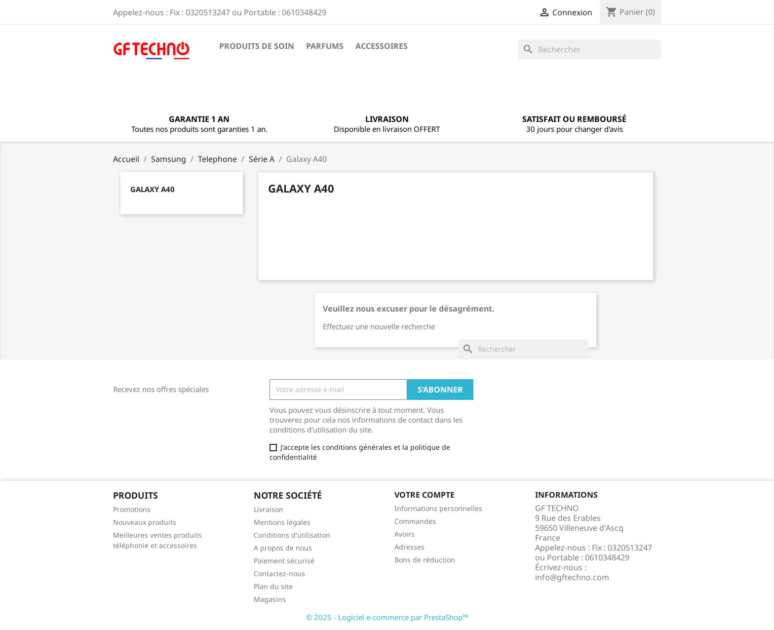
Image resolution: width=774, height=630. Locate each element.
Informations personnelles (438, 508)
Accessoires (381, 45)
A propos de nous (283, 547)
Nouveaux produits (144, 522)
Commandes (415, 521)
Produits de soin (256, 45)
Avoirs (404, 534)
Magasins (270, 599)
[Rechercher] (589, 49)
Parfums (325, 45)
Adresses (409, 546)
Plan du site (273, 586)
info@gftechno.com (572, 577)
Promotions (132, 509)
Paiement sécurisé (284, 560)
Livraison (268, 509)
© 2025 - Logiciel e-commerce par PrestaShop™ (387, 617)
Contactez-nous (279, 573)
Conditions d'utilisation (292, 535)
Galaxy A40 (152, 189)
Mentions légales (282, 522)
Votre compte (424, 494)
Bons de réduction (424, 559)
